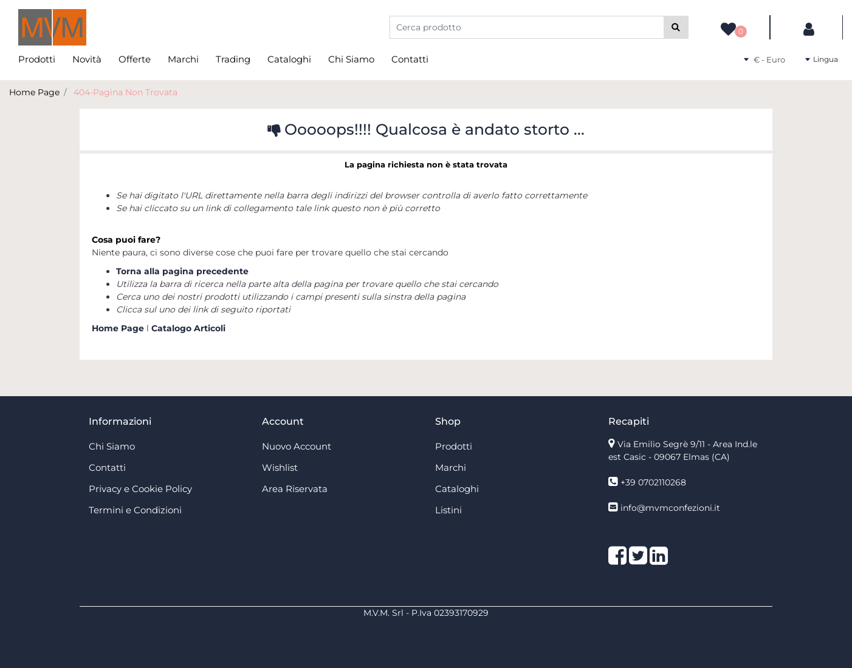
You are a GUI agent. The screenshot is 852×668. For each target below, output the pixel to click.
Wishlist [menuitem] (280, 467)
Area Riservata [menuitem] (295, 488)
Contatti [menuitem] (409, 59)
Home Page (34, 92)
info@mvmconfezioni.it (670, 507)
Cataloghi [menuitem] (289, 59)
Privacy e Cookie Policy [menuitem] (140, 488)
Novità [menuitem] (86, 59)
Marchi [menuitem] (183, 59)
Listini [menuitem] (448, 510)
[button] (676, 27)
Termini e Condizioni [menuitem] (135, 510)
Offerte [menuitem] (135, 59)
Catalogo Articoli (188, 328)
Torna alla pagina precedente (182, 271)
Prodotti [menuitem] (36, 59)
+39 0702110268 (653, 482)
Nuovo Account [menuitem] (296, 446)
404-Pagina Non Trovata (125, 92)
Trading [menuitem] (233, 59)
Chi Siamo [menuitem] (351, 59)
